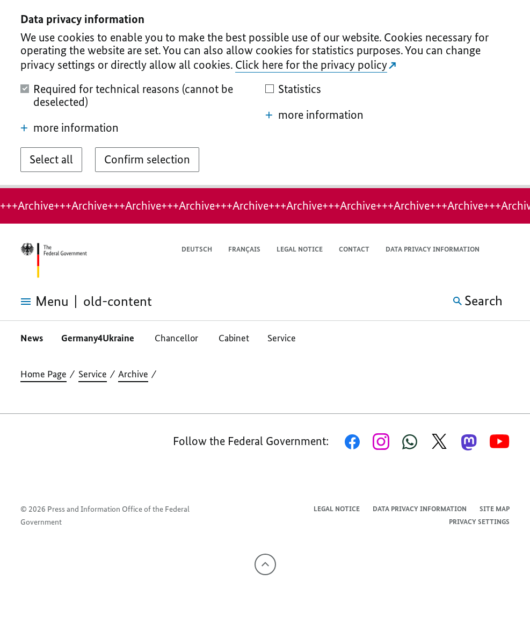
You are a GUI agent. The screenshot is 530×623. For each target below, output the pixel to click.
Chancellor (177, 338)
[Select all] (51, 159)
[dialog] (265, 94)
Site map (495, 509)
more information (69, 127)
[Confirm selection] (147, 159)
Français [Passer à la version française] (244, 249)
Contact (354, 249)
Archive (133, 374)
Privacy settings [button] (479, 522)
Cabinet (234, 338)
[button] (503, 249)
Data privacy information (433, 249)
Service (281, 338)
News (31, 338)
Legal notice (300, 249)
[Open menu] (34, 301)
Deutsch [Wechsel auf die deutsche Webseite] (196, 249)
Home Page (43, 374)
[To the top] (265, 564)
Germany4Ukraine (98, 338)
